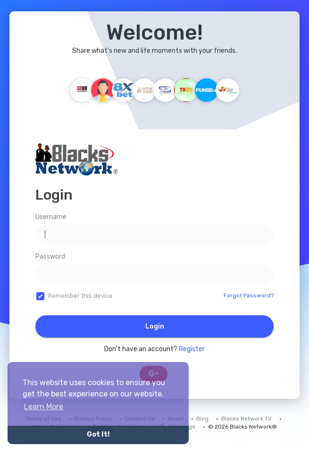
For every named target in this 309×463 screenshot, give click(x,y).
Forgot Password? (249, 295)
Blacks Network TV (246, 418)
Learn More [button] (43, 406)
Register (192, 349)
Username (51, 217)
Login (154, 326)
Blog (202, 418)
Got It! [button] (98, 434)
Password (50, 257)
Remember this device (80, 295)
